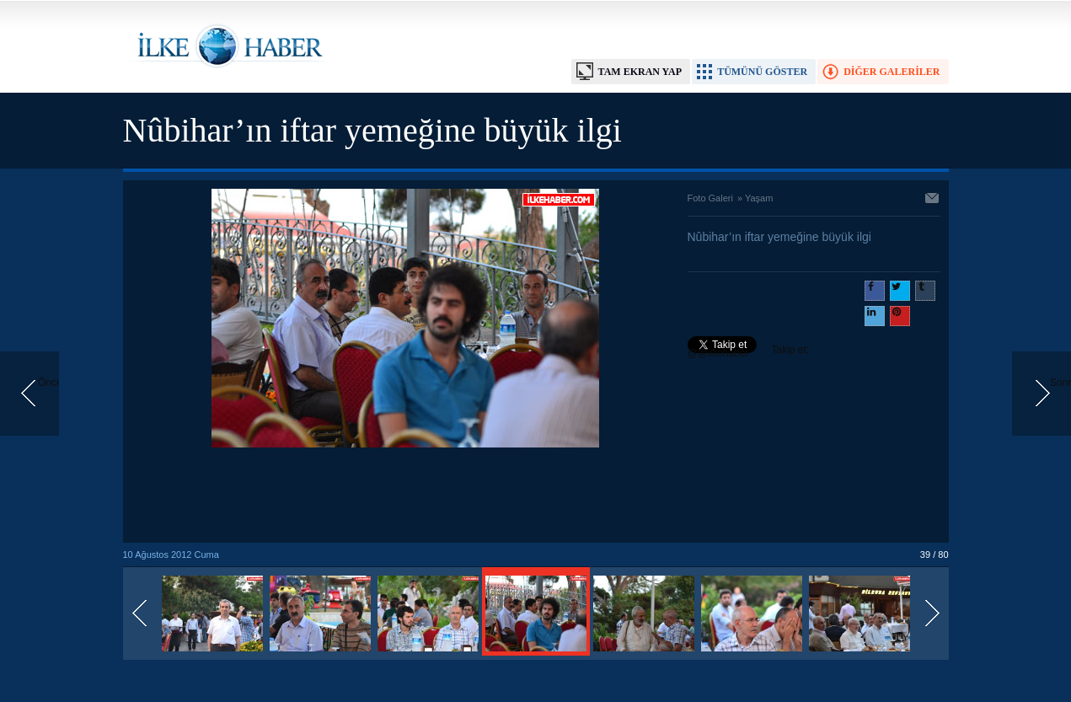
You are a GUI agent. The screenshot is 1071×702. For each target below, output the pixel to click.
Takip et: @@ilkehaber (749, 351)
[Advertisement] (405, 496)
